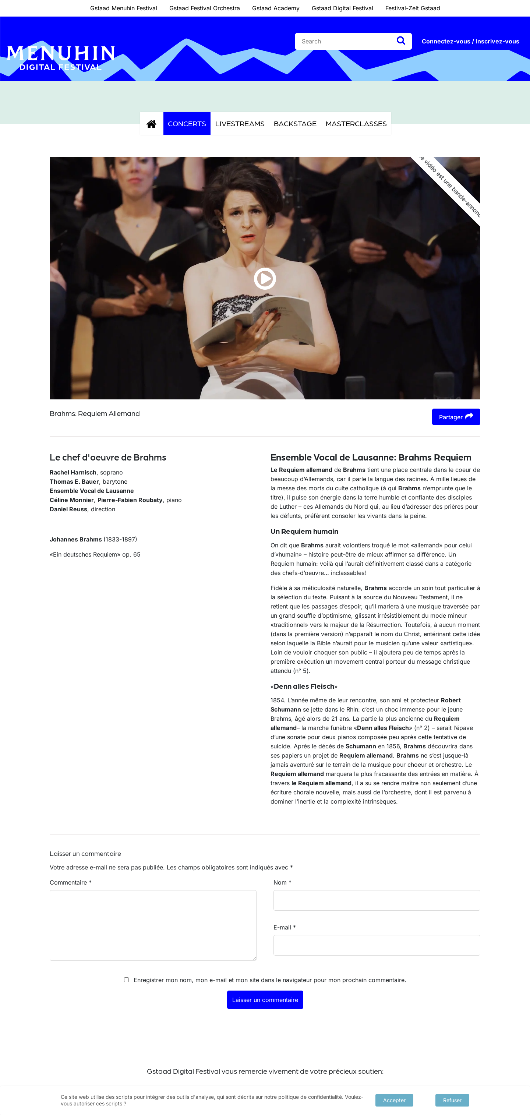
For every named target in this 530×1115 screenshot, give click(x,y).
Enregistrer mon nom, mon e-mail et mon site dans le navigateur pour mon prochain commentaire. (270, 980)
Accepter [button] (394, 1100)
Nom (282, 882)
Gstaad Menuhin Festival (123, 8)
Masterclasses (356, 123)
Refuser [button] (452, 1100)
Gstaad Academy (276, 8)
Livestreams (240, 123)
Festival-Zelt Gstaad (412, 8)
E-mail (284, 927)
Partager (456, 416)
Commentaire (71, 882)
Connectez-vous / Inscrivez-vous (470, 41)
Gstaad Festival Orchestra (204, 8)
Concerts (187, 123)
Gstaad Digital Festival (342, 8)
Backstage (295, 123)
